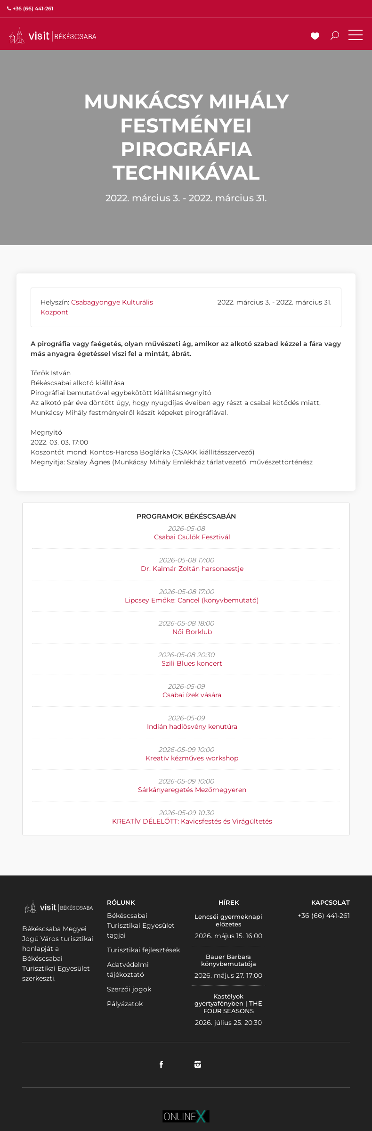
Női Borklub (192, 631)
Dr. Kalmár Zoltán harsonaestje (192, 568)
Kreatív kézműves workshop (192, 758)
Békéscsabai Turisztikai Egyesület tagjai (141, 925)
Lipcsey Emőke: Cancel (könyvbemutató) (192, 600)
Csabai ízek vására (191, 695)
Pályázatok (125, 1003)
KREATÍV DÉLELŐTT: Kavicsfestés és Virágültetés (192, 821)
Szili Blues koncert (192, 663)
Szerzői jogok (129, 989)
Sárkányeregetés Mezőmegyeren (192, 789)
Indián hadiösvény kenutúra (192, 726)
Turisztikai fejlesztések (143, 950)
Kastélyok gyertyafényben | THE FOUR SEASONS (228, 1003)
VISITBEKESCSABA (53, 35)
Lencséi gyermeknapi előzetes (228, 920)
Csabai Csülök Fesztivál (192, 537)
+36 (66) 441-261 (324, 915)
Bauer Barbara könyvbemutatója (228, 960)
